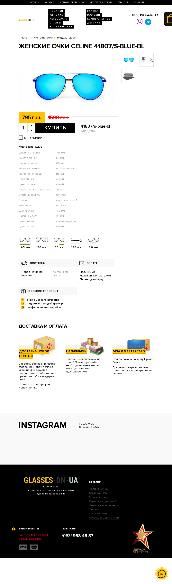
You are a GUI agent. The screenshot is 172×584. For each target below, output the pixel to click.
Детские (93, 23)
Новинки (56, 11)
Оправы (55, 23)
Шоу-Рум (34, 2)
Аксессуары (59, 19)
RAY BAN (93, 11)
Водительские (61, 26)
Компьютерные (99, 19)
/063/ (143, 15)
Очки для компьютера (103, 531)
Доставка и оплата (101, 2)
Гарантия (123, 2)
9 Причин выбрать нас (72, 2)
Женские (56, 15)
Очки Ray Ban (98, 519)
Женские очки (98, 523)
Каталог (49, 2)
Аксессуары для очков (104, 543)
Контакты (139, 2)
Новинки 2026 (98, 515)
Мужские (94, 15)
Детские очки (98, 539)
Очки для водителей (102, 527)
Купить (55, 128)
